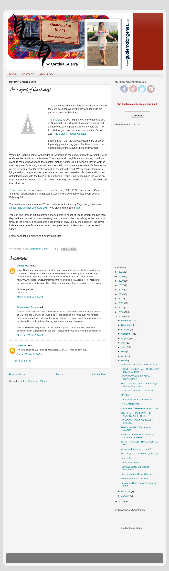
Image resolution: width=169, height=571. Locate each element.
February (126, 491)
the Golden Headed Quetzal (70, 133)
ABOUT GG (46, 74)
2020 (121, 276)
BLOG (12, 74)
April (123, 356)
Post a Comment (22, 361)
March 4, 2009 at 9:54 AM (30, 335)
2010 (121, 312)
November (126, 325)
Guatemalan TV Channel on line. (137, 399)
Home (59, 374)
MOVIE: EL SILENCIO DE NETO (137, 390)
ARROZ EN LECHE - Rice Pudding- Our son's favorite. (139, 384)
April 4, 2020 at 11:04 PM (29, 354)
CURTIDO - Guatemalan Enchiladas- (139, 364)
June (124, 347)
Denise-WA (23, 265)
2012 (121, 303)
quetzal (57, 119)
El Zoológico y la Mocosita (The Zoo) (139, 453)
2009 (121, 316)
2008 (121, 501)
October (125, 329)
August (125, 338)
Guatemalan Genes (27, 307)
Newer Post (17, 374)
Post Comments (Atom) (35, 381)
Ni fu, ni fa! (126, 458)
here (78, 207)
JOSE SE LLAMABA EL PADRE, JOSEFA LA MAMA (137, 436)
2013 (121, 298)
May (123, 351)
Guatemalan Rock (130, 462)
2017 (121, 285)
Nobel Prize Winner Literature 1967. (29, 207)
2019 (121, 281)
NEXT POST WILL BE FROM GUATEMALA (136, 377)
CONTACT (28, 74)
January (125, 496)
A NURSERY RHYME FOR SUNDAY (139, 408)
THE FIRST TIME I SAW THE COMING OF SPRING (136, 414)
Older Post (99, 374)
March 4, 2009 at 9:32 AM (30, 297)
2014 (121, 294)
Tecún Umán (16, 190)
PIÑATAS (125, 395)
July (123, 343)
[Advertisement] (128, 209)
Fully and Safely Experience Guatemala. (135, 468)
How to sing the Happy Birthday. (137, 474)
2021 (121, 272)
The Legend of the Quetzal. (135, 478)
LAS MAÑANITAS (130, 404)
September (127, 334)
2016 (121, 289)
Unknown (22, 345)
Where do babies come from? (136, 449)
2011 (121, 307)
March (124, 360)
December (126, 320)
